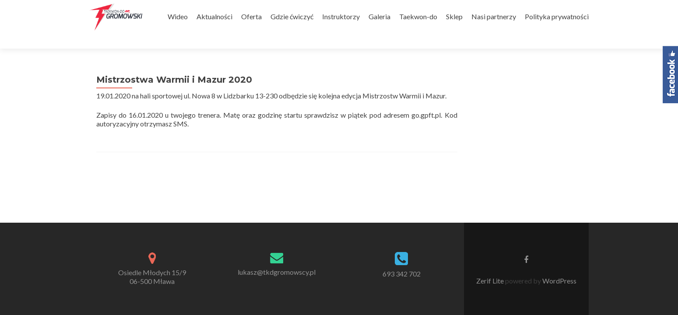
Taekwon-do (418, 16)
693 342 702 (402, 201)
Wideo (178, 16)
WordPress (558, 208)
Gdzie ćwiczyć (291, 16)
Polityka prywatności (557, 16)
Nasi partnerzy (493, 16)
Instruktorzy (341, 16)
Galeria (379, 16)
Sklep (454, 16)
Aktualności (214, 16)
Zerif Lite (490, 208)
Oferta (251, 16)
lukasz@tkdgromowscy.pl (277, 199)
